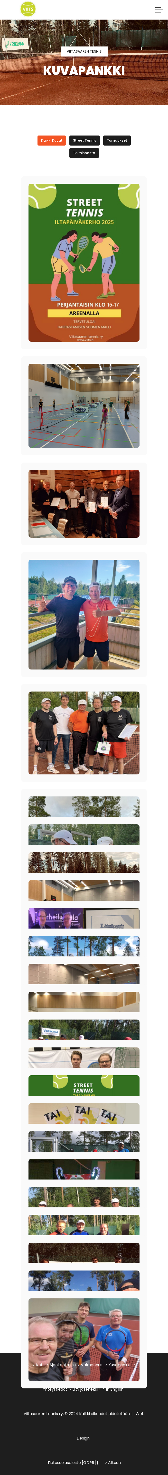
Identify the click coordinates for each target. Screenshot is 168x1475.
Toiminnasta (84, 152)
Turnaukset (117, 140)
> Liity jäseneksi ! (84, 1389)
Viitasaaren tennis (84, 51)
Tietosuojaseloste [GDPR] (71, 1462)
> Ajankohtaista (61, 1365)
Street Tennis (84, 140)
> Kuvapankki (117, 1365)
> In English (113, 1389)
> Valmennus (90, 1365)
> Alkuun (113, 1462)
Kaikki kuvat (51, 140)
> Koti (38, 1365)
